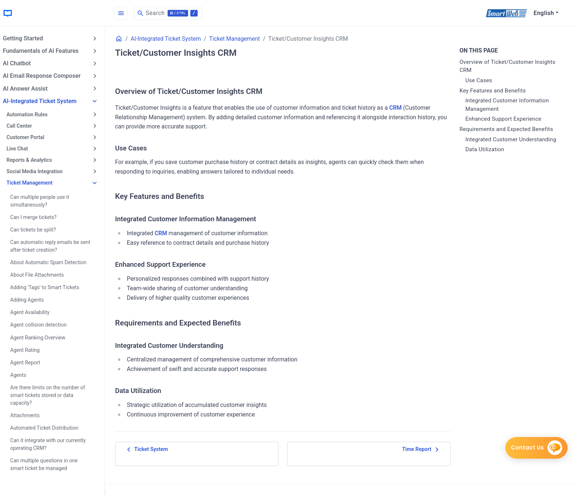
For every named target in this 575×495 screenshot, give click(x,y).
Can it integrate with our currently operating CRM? (52, 443)
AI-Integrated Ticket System (44, 100)
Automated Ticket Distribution (49, 427)
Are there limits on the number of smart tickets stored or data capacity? (52, 394)
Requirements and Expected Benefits (507, 129)
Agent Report (30, 361)
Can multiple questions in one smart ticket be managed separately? (48, 467)
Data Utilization (485, 149)
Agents (23, 374)
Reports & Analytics (33, 160)
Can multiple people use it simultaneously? (44, 200)
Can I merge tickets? (38, 216)
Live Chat (21, 148)
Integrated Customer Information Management (508, 104)
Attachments (29, 414)
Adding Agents (31, 299)
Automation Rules (31, 114)
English (544, 13)
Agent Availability (34, 311)
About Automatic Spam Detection (53, 262)
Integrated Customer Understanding (511, 139)
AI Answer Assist (29, 88)
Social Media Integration (39, 171)
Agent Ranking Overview (42, 336)
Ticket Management (34, 182)
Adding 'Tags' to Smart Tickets (49, 287)
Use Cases (479, 80)
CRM (401, 107)
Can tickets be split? (38, 229)
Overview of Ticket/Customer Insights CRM (509, 66)
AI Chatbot (21, 63)
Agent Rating (29, 349)
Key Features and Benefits (494, 90)
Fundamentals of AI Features (45, 50)
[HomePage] (55, 13)
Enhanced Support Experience (504, 119)
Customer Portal (30, 137)
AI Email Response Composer (46, 75)
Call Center (23, 125)
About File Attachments (41, 274)
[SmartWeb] (506, 13)
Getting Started (27, 38)
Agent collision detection (43, 324)
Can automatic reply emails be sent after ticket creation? (55, 245)
